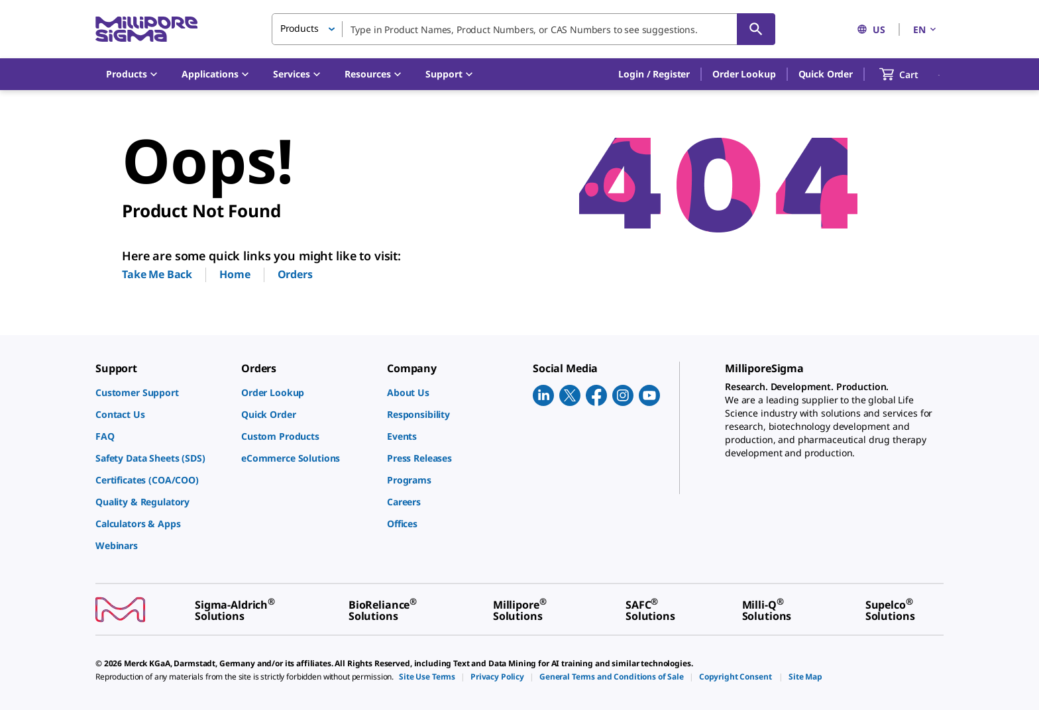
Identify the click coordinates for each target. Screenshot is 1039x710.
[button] (654, 74)
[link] (161, 392)
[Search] (756, 29)
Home (234, 274)
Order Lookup (743, 74)
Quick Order (825, 74)
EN (925, 29)
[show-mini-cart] (911, 74)
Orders (295, 274)
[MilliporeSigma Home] (146, 29)
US (871, 29)
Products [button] (299, 28)
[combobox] (523, 29)
